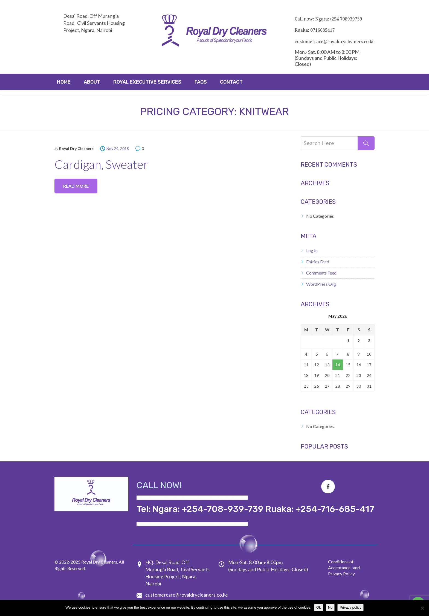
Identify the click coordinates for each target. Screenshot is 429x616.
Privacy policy (350, 607)
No (330, 607)
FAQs (201, 82)
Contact (231, 82)
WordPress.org (321, 284)
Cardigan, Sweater (101, 164)
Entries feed (317, 261)
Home (64, 82)
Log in (312, 250)
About (92, 82)
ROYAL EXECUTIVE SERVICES (147, 82)
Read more (76, 185)
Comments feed (321, 272)
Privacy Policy (341, 573)
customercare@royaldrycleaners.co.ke (186, 595)
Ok (318, 607)
